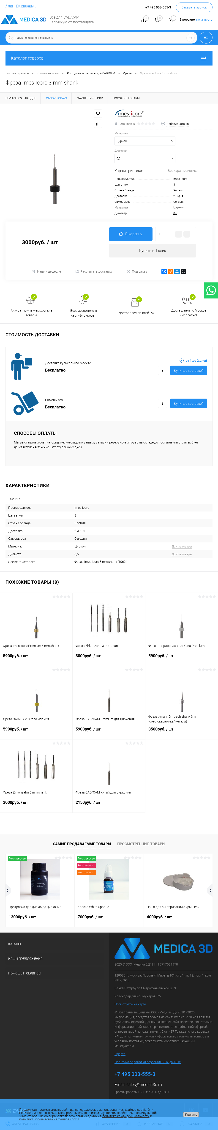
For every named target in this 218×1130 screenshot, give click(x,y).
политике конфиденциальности (126, 1116)
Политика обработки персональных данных (147, 1062)
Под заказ (137, 272)
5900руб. (36, 658)
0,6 (175, 213)
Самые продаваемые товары (82, 844)
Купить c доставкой (189, 371)
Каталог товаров (109, 58)
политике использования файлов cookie (49, 1119)
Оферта (119, 1054)
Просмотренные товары (141, 844)
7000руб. (90, 916)
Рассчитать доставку (93, 272)
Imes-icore (180, 179)
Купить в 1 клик (152, 251)
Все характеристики (183, 170)
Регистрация (25, 6)
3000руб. (109, 658)
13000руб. (22, 916)
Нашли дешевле (46, 272)
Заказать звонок (194, 7)
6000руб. (159, 916)
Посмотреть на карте (130, 1004)
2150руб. (109, 805)
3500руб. (181, 732)
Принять (191, 1114)
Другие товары (182, 546)
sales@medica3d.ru (144, 1084)
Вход (9, 6)
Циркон (178, 207)
